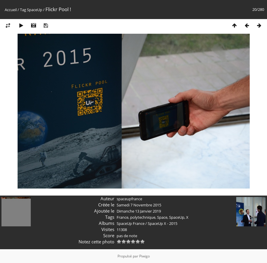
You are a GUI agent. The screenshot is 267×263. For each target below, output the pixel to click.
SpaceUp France (130, 223)
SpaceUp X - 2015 (162, 223)
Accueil (11, 9)
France (122, 217)
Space (162, 217)
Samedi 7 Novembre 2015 (139, 205)
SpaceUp (34, 9)
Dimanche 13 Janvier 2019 (139, 211)
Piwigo (144, 256)
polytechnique (142, 217)
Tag (23, 9)
